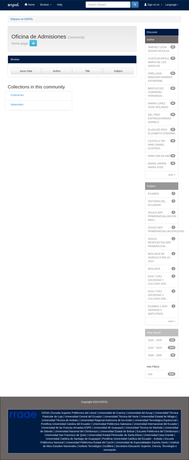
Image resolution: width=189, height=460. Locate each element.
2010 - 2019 (155, 347)
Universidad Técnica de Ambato (60, 420)
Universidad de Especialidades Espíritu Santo (142, 442)
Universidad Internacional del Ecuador (155, 423)
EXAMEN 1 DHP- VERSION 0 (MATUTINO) (158, 310)
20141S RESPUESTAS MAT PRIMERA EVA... (159, 242)
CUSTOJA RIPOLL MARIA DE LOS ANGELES (159, 62)
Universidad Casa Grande (159, 435)
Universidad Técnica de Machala (144, 427)
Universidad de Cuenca (111, 412)
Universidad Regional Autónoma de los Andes (106, 420)
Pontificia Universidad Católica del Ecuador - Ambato (132, 438)
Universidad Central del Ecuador (83, 416)
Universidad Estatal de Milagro (158, 416)
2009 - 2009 (155, 355)
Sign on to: (153, 4)
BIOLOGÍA (154, 268)
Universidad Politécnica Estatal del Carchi (90, 442)
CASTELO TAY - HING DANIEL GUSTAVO (157, 144)
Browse (45, 4)
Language (171, 4)
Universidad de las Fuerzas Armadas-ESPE (66, 427)
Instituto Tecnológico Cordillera (95, 446)
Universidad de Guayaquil (108, 427)
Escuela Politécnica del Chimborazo (157, 431)
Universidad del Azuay (140, 412)
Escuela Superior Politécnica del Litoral (73, 412)
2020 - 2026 (155, 340)
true (150, 374)
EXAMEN (153, 193)
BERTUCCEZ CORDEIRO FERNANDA (156, 92)
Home (30, 4)
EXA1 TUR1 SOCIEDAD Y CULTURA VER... (158, 280)
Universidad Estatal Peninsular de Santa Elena (115, 435)
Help (59, 4)
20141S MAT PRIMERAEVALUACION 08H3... (162, 216)
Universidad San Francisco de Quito (65, 435)
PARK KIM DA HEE (159, 155)
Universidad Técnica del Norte (121, 416)
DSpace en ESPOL (22, 19)
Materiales (17, 104)
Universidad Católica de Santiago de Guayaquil (73, 438)
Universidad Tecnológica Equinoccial (156, 420)
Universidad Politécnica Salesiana (111, 423)
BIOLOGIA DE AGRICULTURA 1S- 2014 (159, 257)
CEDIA (45, 412)
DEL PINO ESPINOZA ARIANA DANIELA (159, 118)
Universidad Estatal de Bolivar (117, 431)
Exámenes (17, 95)
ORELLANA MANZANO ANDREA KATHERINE (160, 77)
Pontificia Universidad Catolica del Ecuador (65, 423)
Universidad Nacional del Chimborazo (76, 431)
